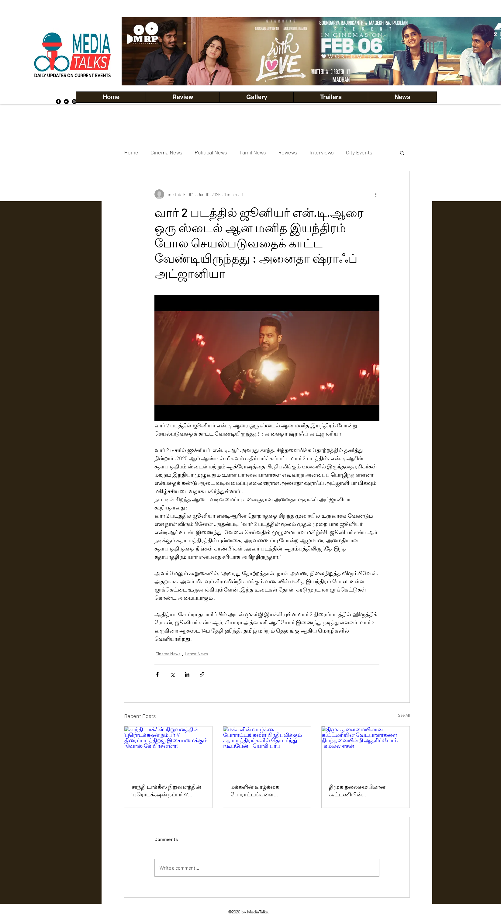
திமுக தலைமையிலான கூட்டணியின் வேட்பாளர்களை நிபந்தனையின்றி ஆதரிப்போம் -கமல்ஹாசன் (362, 790)
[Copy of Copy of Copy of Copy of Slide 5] (321, 72)
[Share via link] (202, 674)
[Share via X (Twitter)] (172, 674)
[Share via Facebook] (157, 674)
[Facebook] (58, 101)
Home (131, 152)
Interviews (321, 152)
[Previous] (136, 51)
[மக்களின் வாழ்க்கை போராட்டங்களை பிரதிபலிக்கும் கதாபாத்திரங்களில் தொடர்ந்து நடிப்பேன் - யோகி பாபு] (267, 751)
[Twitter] (66, 101)
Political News (211, 152)
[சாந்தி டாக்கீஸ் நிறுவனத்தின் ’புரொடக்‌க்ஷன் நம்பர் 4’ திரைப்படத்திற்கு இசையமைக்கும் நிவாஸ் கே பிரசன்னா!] (168, 751)
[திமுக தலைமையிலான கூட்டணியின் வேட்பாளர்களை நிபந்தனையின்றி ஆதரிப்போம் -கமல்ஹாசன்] (365, 751)
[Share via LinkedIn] (187, 674)
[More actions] (375, 194)
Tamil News (252, 152)
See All (404, 715)
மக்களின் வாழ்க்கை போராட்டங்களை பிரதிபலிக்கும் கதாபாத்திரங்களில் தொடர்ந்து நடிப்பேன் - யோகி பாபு (266, 790)
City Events (359, 152)
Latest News (196, 653)
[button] (256, 97)
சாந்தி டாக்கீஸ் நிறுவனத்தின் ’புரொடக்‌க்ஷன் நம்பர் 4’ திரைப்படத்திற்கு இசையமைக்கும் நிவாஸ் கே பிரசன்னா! (166, 790)
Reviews (287, 152)
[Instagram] (74, 101)
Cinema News (166, 152)
